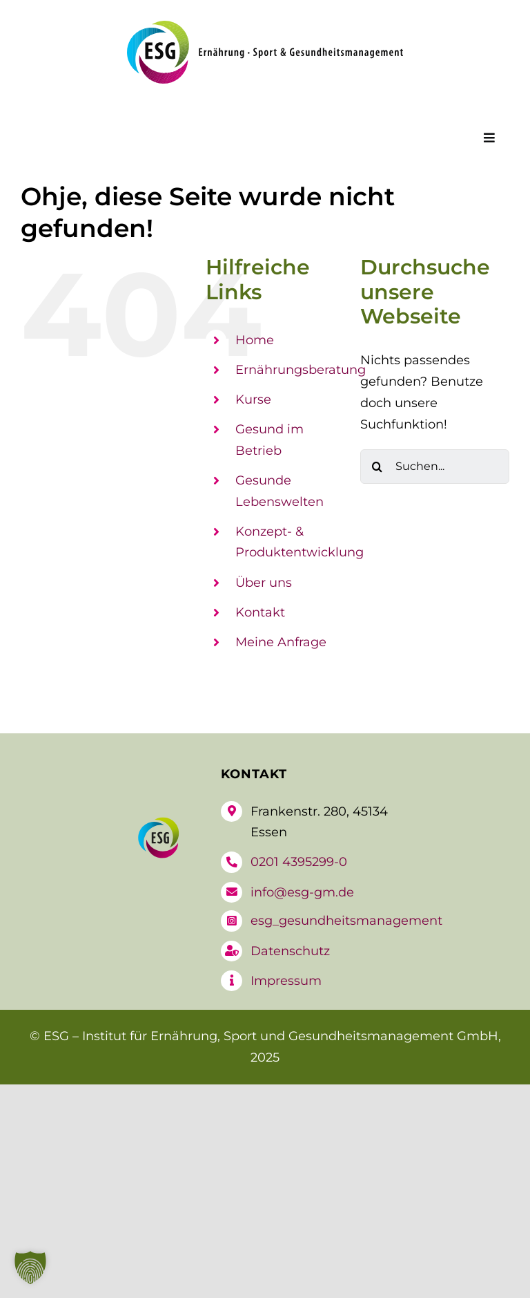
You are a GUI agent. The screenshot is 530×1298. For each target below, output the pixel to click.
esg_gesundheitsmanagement (346, 920)
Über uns (263, 582)
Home (254, 340)
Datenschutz (290, 951)
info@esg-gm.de (302, 892)
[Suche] (377, 466)
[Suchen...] (434, 466)
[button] (30, 1267)
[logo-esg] (265, 27)
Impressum (286, 980)
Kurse (253, 399)
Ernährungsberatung (300, 369)
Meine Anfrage (280, 642)
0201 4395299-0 (299, 861)
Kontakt (260, 612)
